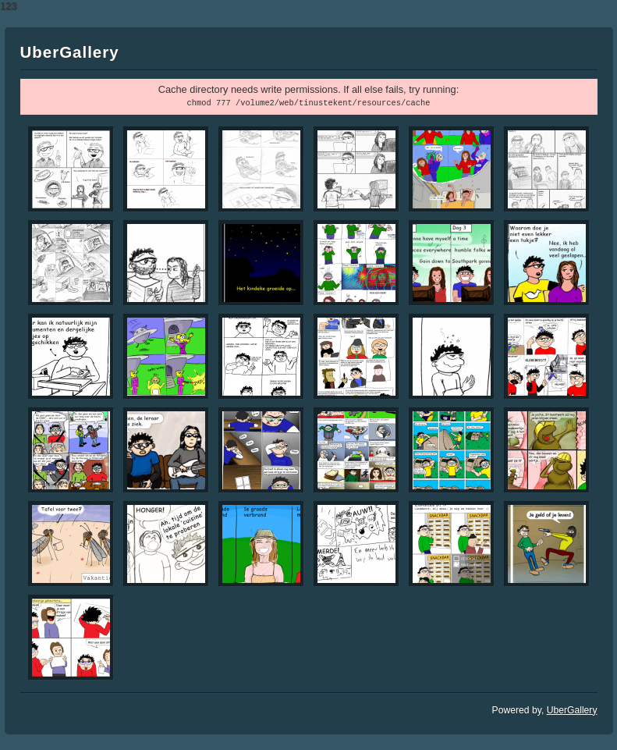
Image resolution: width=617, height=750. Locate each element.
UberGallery (572, 710)
